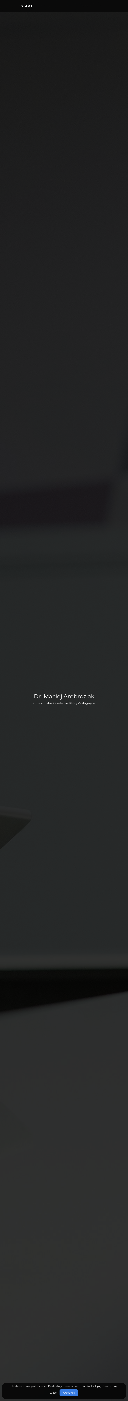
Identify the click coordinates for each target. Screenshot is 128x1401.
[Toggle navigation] (103, 6)
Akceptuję (69, 1392)
